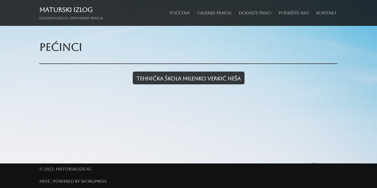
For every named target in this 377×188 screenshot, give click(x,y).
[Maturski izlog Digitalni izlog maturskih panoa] (71, 13)
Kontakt (326, 12)
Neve (44, 181)
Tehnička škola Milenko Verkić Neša (188, 78)
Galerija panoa (214, 12)
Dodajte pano (255, 12)
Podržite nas (294, 12)
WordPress (94, 181)
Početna (180, 12)
